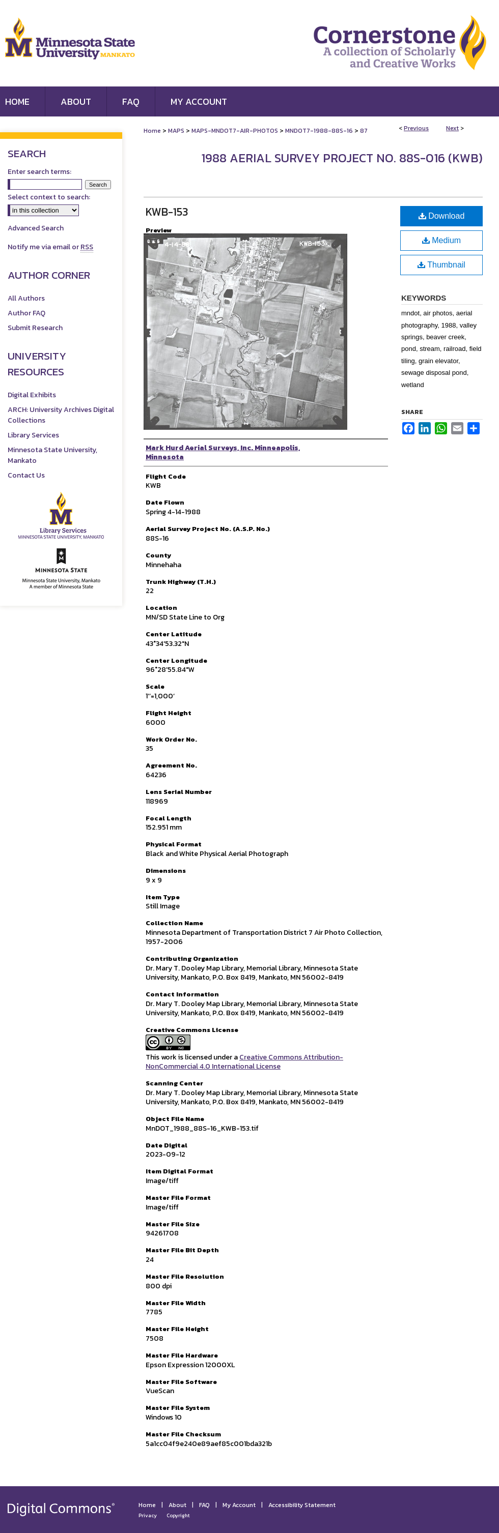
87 (364, 130)
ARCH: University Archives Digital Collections (61, 415)
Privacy (147, 1515)
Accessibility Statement (302, 1505)
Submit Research (35, 327)
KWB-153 (167, 211)
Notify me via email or (50, 247)
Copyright (178, 1515)
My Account (239, 1505)
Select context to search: (49, 197)
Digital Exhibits (32, 395)
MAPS (176, 130)
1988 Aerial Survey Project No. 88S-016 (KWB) (342, 158)
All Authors (26, 298)
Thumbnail (441, 264)
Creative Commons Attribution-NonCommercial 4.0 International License (244, 1062)
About (177, 1505)
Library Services (33, 435)
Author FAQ (26, 313)
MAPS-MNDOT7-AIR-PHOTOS (234, 130)
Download (442, 216)
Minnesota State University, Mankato (52, 455)
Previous (416, 128)
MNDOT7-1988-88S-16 (319, 130)
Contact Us (26, 475)
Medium (441, 240)
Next (452, 128)
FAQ (204, 1505)
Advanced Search (36, 228)
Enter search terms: (39, 171)
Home (152, 130)
